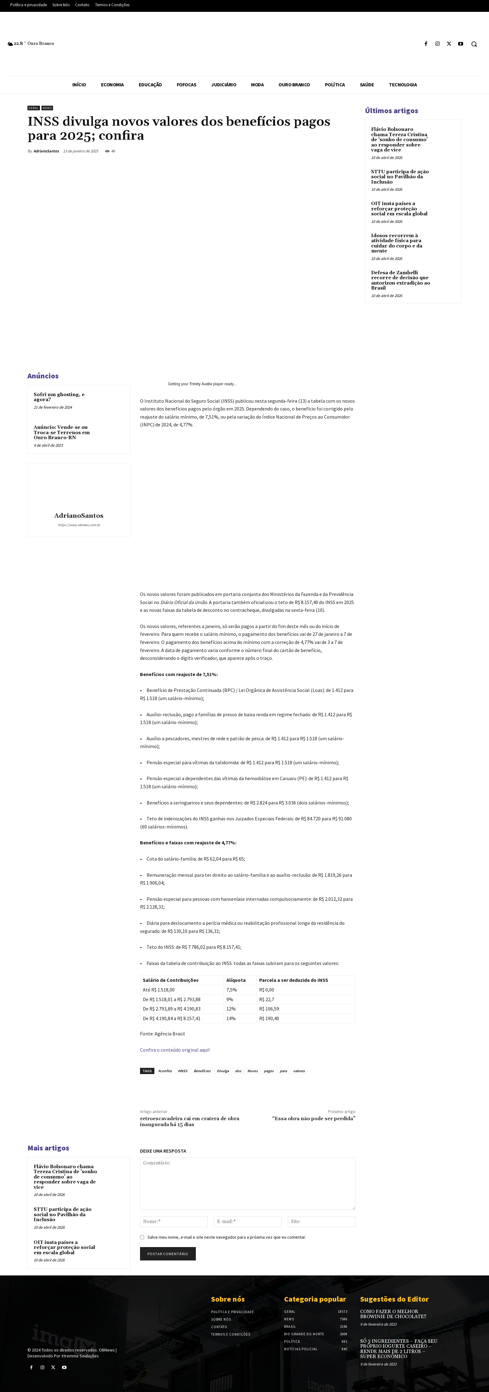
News (47, 108)
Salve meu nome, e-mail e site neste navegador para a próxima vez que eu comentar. (227, 1237)
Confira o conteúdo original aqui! (175, 1050)
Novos (252, 1070)
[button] (474, 43)
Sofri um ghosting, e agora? (59, 397)
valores (299, 1070)
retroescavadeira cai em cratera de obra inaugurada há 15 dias (189, 1122)
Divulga (223, 1070)
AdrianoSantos (46, 151)
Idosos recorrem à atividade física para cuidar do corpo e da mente (396, 243)
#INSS (182, 1070)
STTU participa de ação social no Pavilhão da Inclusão (62, 1215)
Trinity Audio (200, 384)
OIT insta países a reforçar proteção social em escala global (64, 1248)
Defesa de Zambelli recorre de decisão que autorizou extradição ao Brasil (400, 280)
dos (238, 1070)
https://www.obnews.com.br (79, 525)
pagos (269, 1070)
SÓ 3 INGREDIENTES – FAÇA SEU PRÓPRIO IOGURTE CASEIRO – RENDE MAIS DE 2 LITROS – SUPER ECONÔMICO (399, 1349)
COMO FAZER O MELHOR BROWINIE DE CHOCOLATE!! (393, 1314)
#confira (165, 1070)
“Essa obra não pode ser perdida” (314, 1119)
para (283, 1070)
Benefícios (202, 1070)
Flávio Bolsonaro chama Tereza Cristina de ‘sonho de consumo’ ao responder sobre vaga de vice (65, 1177)
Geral (33, 108)
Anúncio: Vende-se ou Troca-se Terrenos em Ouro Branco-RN (62, 433)
